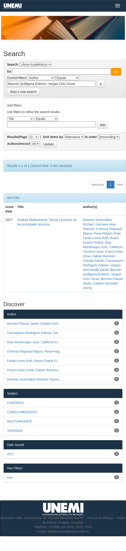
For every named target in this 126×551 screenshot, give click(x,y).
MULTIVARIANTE (19, 421)
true (10, 477)
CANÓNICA (15, 403)
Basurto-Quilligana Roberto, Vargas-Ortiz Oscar (102, 274)
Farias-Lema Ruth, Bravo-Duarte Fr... (33, 361)
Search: (13, 64)
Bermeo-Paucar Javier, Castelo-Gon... (34, 323)
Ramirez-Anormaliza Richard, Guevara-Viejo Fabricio (99, 224)
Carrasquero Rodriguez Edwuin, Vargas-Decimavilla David (103, 265)
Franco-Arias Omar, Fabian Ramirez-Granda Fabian (103, 256)
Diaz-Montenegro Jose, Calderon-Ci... (33, 342)
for (9, 71)
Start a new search (23, 92)
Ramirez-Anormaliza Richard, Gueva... (34, 379)
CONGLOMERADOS (22, 412)
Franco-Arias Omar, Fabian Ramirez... (34, 370)
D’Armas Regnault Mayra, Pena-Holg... (34, 351)
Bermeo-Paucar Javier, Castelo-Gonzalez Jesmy (103, 283)
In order (91, 137)
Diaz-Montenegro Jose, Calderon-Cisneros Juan (103, 247)
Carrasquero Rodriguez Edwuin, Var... (33, 333)
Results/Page (17, 137)
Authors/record (18, 144)
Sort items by (53, 137)
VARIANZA (15, 430)
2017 (10, 454)
